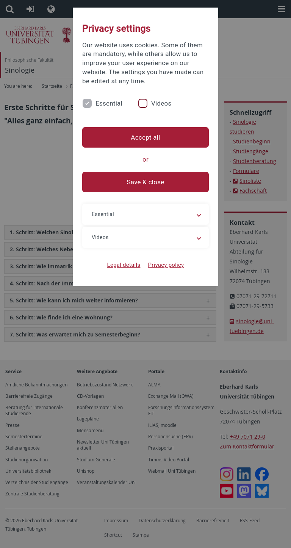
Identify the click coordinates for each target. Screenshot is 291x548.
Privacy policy (166, 265)
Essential (108, 103)
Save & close (145, 182)
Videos (161, 103)
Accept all (145, 137)
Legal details (124, 265)
